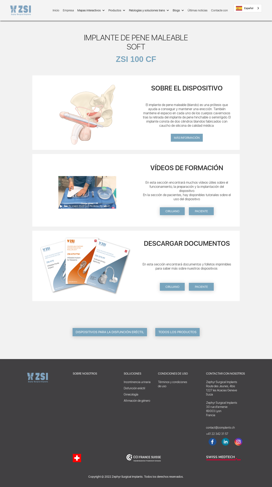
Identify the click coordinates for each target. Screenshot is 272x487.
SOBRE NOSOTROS (85, 373)
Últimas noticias (198, 10)
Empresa (68, 10)
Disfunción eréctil (134, 388)
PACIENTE (201, 211)
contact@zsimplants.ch (220, 427)
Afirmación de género (137, 400)
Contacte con (219, 10)
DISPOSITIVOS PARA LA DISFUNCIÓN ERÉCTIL (110, 332)
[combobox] (248, 8)
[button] (91, 10)
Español (244, 8)
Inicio (56, 10)
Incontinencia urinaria (137, 382)
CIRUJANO (172, 211)
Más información (187, 137)
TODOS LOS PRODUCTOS (177, 332)
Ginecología (131, 394)
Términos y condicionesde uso (172, 384)
